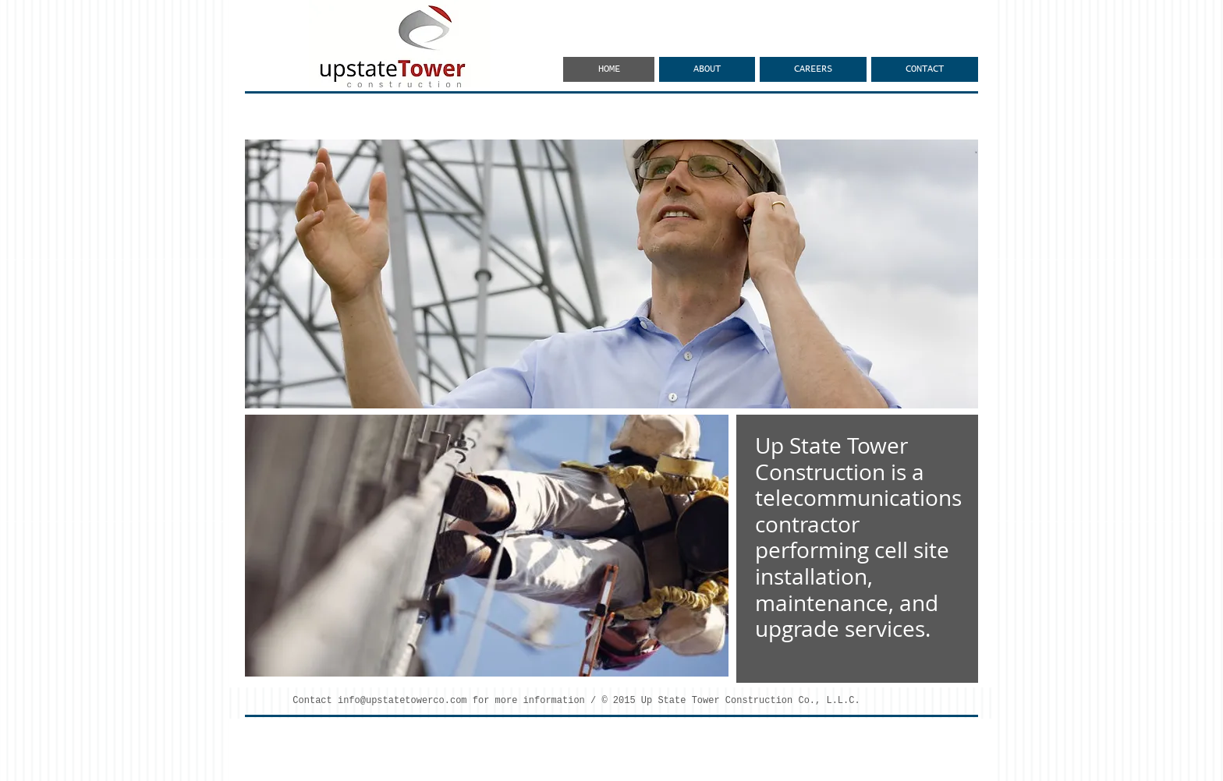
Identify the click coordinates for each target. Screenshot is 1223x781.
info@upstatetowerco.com (402, 700)
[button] (611, 274)
